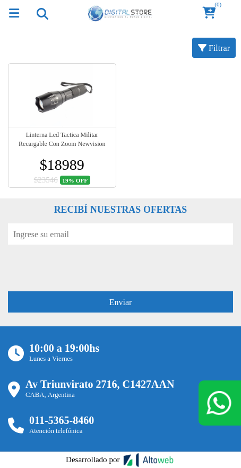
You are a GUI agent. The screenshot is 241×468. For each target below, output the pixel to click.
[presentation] (88, 265)
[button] (212, 13)
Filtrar (214, 48)
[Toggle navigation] (42, 13)
